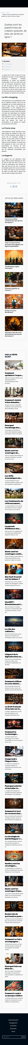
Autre (7, 12)
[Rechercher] (12, 1037)
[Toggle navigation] (3, 4)
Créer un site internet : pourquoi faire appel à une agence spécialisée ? (14, 244)
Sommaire (6, 61)
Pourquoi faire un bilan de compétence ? (13, 968)
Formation (13, 1026)
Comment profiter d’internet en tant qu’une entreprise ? (13, 220)
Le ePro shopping (8, 64)
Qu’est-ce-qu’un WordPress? (10, 311)
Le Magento (7, 69)
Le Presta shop (7, 66)
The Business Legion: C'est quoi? (12, 267)
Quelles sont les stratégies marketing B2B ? (13, 866)
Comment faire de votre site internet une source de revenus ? (13, 334)
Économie (13, 1028)
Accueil (3, 12)
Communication (13, 1020)
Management (13, 1023)
